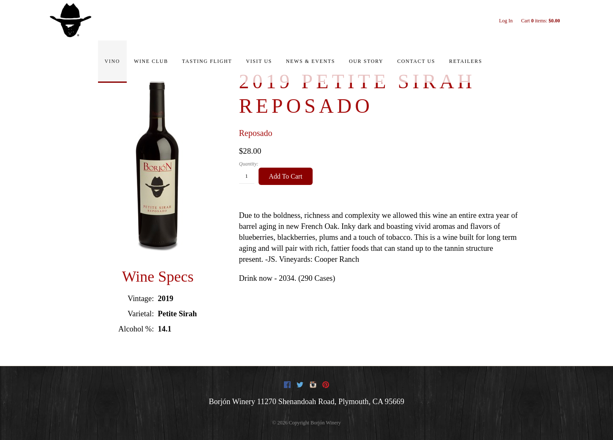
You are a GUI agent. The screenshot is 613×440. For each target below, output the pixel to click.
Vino (112, 61)
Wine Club (151, 61)
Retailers (465, 61)
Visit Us (259, 61)
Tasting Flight (207, 61)
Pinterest (325, 384)
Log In (505, 21)
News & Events (310, 61)
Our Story (366, 61)
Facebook (287, 384)
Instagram (313, 384)
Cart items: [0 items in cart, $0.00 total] (540, 21)
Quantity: (249, 164)
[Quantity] (246, 176)
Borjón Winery (232, 401)
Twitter (300, 384)
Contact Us (416, 61)
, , (330, 401)
